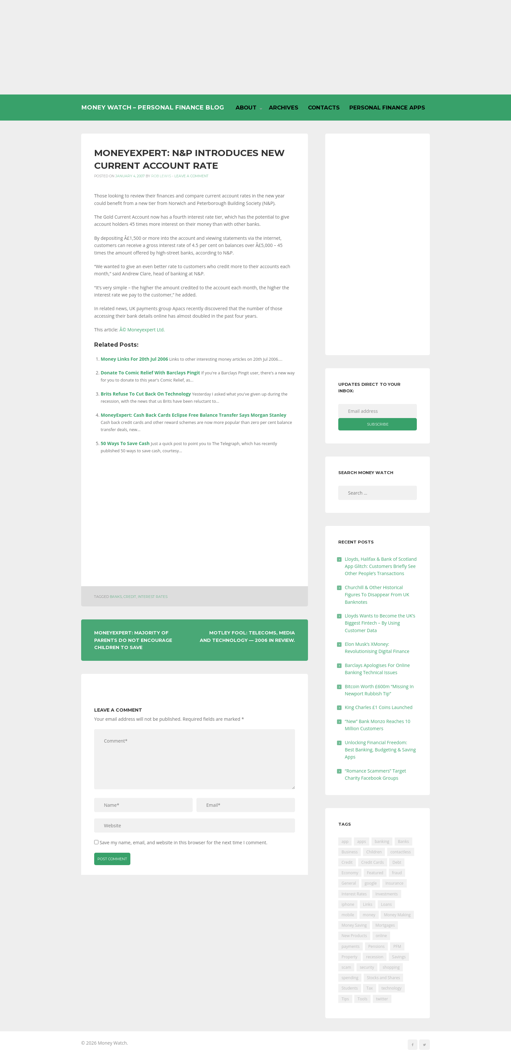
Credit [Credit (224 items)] (347, 862)
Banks (116, 597)
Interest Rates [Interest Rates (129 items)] (354, 894)
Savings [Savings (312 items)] (399, 957)
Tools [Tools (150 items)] (362, 999)
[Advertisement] (255, 47)
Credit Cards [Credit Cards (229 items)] (372, 862)
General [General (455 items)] (349, 883)
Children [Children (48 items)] (374, 852)
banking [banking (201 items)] (382, 841)
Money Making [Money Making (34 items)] (397, 915)
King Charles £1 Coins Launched (379, 707)
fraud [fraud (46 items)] (397, 873)
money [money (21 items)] (369, 915)
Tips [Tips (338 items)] (345, 999)
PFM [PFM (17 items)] (397, 946)
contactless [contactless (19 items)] (400, 852)
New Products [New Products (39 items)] (354, 935)
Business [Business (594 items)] (350, 852)
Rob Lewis (161, 176)
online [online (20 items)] (381, 935)
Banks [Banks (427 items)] (403, 841)
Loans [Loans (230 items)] (386, 904)
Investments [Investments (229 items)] (386, 894)
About (246, 107)
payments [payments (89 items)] (350, 946)
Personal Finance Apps (387, 107)
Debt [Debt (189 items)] (396, 862)
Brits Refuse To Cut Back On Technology (146, 394)
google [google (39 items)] (371, 883)
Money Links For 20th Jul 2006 (134, 359)
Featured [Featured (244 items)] (375, 873)
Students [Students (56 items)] (350, 988)
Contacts (324, 107)
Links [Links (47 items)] (367, 904)
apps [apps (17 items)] (361, 841)
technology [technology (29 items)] (392, 988)
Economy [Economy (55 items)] (350, 873)
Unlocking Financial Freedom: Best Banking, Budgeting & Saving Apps (380, 749)
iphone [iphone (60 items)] (348, 904)
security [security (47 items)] (367, 967)
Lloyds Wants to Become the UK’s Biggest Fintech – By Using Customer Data (380, 623)
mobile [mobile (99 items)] (348, 915)
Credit (130, 597)
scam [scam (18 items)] (346, 967)
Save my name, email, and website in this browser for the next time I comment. (184, 842)
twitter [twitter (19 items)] (382, 999)
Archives (283, 107)
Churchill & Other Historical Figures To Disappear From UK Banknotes (377, 594)
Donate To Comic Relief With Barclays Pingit (150, 373)
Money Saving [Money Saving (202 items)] (354, 925)
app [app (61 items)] (345, 841)
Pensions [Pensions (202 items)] (376, 946)
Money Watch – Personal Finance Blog (152, 107)
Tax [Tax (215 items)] (369, 988)
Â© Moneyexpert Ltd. (142, 329)
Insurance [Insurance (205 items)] (394, 883)
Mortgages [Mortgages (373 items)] (385, 925)
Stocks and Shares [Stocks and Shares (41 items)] (383, 977)
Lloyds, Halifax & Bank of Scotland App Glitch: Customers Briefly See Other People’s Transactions (381, 566)
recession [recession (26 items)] (374, 957)
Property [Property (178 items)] (350, 957)
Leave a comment (191, 176)
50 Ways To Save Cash (125, 443)
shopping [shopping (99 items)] (391, 967)
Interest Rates (153, 597)
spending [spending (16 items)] (350, 977)
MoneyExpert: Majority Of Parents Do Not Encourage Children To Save (133, 640)
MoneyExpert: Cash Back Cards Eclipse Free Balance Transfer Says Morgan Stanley (193, 415)
